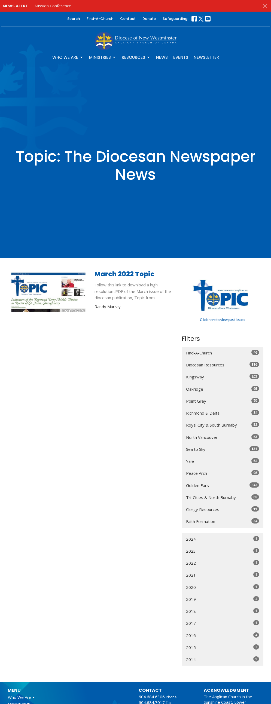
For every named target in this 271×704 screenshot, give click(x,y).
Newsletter (206, 57)
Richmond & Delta (222, 413)
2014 (222, 659)
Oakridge (222, 389)
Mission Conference (53, 5)
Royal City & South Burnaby (222, 425)
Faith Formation (222, 521)
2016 (222, 635)
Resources (136, 57)
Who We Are (68, 57)
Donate (149, 18)
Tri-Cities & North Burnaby (222, 497)
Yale (222, 461)
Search (73, 18)
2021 (222, 575)
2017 (222, 623)
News (162, 57)
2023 (222, 551)
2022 (222, 563)
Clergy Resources (222, 509)
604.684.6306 (152, 696)
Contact (128, 18)
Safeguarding (175, 18)
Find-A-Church (100, 18)
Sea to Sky (222, 449)
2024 (222, 539)
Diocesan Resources (222, 365)
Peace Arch (222, 473)
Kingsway (222, 376)
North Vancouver (222, 437)
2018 (222, 611)
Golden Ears (222, 485)
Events (180, 57)
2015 (222, 647)
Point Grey (222, 401)
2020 (222, 587)
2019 (222, 599)
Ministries (102, 57)
